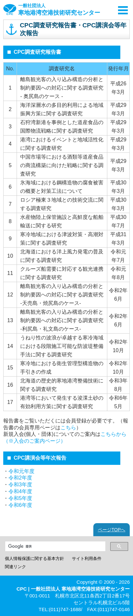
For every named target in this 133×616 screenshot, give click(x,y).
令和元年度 (21, 471)
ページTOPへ (112, 529)
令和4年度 (20, 491)
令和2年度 (20, 477)
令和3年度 (20, 484)
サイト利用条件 (86, 558)
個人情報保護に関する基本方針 (34, 558)
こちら (68, 427)
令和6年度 (20, 505)
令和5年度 (20, 498)
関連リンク (15, 566)
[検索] (54, 546)
